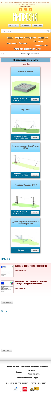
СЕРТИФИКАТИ (13, 25)
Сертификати (30, 37)
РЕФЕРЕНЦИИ (25, 25)
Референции (43, 37)
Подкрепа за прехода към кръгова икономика (31, 266)
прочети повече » (20, 270)
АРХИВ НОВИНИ (7, 302)
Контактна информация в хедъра (27, 49)
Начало (10, 37)
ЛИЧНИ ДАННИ (38, 25)
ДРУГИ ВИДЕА (6, 350)
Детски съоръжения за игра (11, 54)
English (29, 6)
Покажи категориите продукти (25, 60)
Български (23, 6)
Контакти (23, 43)
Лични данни (12, 43)
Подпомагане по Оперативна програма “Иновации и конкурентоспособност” (31, 282)
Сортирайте (25, 64)
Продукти (19, 37)
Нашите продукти (40, 45)
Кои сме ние (38, 41)
